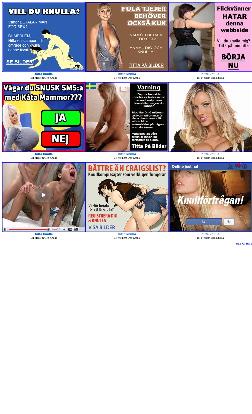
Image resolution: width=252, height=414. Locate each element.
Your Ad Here (244, 243)
